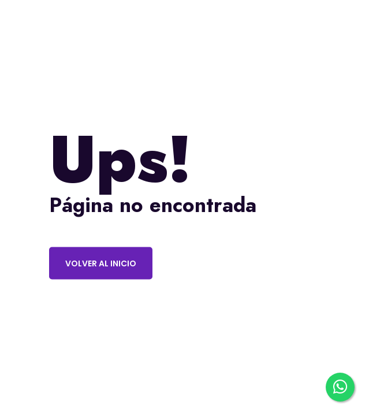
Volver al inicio (100, 263)
